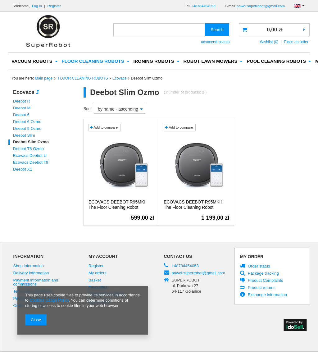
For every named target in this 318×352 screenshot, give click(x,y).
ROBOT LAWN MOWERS (211, 61)
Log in (37, 6)
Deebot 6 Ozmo (27, 122)
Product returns (261, 288)
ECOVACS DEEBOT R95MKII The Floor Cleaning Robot (118, 205)
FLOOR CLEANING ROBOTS (93, 61)
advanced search (215, 42)
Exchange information (267, 295)
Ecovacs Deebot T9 (30, 162)
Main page (43, 78)
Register (54, 6)
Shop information (28, 266)
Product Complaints (265, 281)
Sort (87, 109)
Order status (259, 266)
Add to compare (104, 128)
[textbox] (159, 29)
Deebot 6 (21, 115)
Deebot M (21, 108)
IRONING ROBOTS (154, 61)
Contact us (178, 256)
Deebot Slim (24, 135)
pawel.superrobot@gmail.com (261, 6)
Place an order (296, 42)
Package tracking (263, 274)
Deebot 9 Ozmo (27, 128)
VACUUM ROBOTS (31, 61)
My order (251, 256)
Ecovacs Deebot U (30, 155)
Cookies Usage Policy (49, 300)
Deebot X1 (22, 169)
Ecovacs (119, 78)
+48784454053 (203, 6)
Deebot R (21, 101)
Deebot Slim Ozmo (31, 142)
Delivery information (31, 273)
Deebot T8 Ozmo (28, 149)
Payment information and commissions (35, 282)
